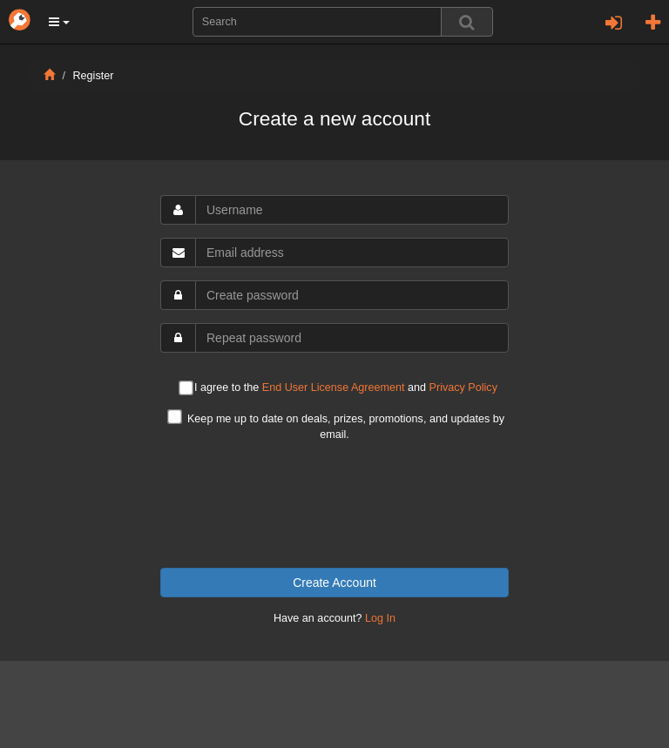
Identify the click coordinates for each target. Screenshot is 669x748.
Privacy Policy (463, 387)
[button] (59, 22)
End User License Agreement (333, 387)
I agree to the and (338, 388)
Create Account (334, 583)
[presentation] (334, 505)
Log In (380, 618)
